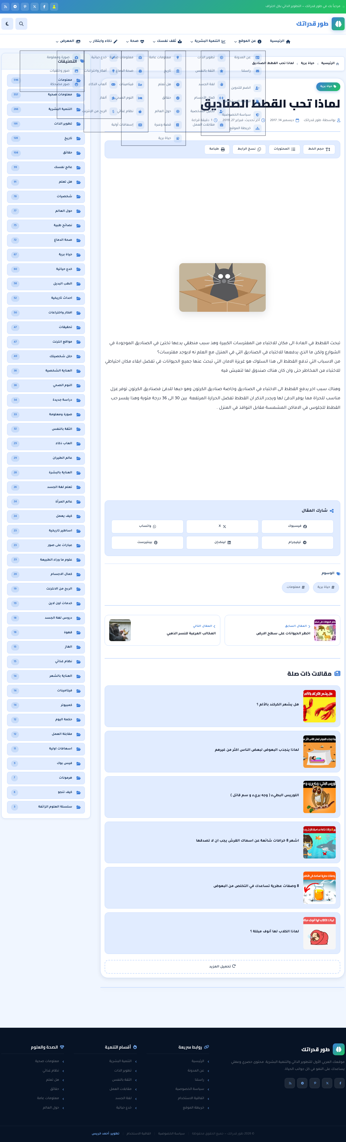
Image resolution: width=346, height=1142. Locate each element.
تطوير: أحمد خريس (105, 1134)
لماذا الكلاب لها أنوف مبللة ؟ (274, 932)
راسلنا (202, 1080)
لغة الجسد (126, 1098)
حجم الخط (319, 149)
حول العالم (53, 1108)
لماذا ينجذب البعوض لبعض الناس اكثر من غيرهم (257, 750)
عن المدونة (198, 1071)
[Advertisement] (222, 202)
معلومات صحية (49, 1061)
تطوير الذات (125, 1071)
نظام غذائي (53, 1071)
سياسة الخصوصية (192, 1089)
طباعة (217, 149)
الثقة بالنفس (124, 1080)
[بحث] (21, 24)
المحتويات (284, 149)
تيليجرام (297, 542)
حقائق (57, 1089)
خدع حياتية (126, 1108)
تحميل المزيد (222, 966)
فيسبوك (297, 526)
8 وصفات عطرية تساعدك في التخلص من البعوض (256, 886)
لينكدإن (222, 542)
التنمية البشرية (123, 1061)
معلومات (295, 587)
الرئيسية (200, 1061)
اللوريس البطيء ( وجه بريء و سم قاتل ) (265, 796)
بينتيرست (147, 542)
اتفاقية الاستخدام (193, 1098)
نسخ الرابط (249, 149)
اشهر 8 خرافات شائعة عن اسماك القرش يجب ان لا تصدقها (247, 841)
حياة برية (328, 86)
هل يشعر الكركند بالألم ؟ (278, 705)
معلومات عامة (50, 1098)
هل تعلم (55, 1080)
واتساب (147, 526)
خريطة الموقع (196, 1108)
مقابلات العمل (123, 1089)
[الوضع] (7, 24)
